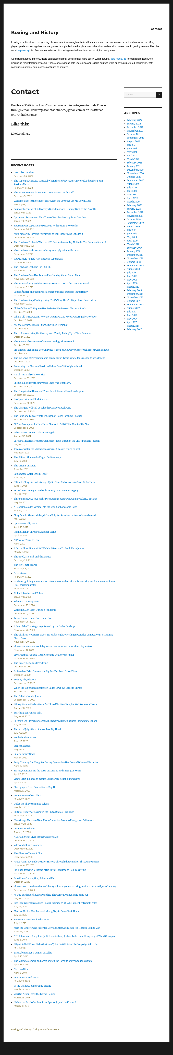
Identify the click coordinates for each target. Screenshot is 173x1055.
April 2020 (132, 198)
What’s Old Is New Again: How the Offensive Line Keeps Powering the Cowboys (55, 316)
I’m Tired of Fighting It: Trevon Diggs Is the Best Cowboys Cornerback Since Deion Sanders (61, 349)
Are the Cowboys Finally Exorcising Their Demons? (41, 325)
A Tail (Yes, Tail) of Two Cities (29, 374)
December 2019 (135, 212)
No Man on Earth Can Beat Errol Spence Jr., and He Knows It (45, 1002)
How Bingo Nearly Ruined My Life (31, 919)
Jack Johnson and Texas (26, 977)
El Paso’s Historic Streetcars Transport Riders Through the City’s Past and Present (57, 440)
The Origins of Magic (25, 465)
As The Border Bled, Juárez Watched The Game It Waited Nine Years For (51, 894)
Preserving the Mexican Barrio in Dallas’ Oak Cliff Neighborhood (48, 366)
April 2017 (132, 322)
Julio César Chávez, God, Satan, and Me (34, 878)
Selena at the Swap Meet (26, 601)
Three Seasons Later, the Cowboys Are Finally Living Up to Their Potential (52, 333)
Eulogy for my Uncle (24, 754)
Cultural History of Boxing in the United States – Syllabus (44, 812)
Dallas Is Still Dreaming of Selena (31, 803)
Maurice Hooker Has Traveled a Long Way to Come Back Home (46, 911)
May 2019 (132, 237)
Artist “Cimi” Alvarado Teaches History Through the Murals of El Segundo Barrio (56, 861)
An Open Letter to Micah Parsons (31, 399)
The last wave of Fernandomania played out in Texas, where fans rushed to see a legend (59, 358)
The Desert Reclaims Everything (31, 663)
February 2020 (134, 205)
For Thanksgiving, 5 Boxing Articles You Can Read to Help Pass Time (50, 870)
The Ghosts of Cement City (28, 853)
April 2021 (132, 155)
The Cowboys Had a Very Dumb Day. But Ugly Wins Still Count (46, 250)
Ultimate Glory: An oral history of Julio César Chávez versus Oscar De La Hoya (54, 482)
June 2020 (132, 191)
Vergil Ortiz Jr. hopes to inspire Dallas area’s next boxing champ (47, 779)
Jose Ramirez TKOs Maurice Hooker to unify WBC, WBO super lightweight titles (55, 903)
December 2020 (135, 169)
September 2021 (135, 137)
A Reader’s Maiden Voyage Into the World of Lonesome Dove (45, 507)
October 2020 (134, 176)
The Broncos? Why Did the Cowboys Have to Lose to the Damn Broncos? (51, 283)
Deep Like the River (24, 172)
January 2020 (134, 208)
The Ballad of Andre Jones (27, 696)
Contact (156, 29)
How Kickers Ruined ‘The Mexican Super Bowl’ (38, 258)
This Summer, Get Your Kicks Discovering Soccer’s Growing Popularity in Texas (55, 498)
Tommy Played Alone (25, 679)
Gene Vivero (20, 573)
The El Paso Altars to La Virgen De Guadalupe (37, 457)
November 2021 (135, 130)
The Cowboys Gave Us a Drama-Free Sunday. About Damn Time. (47, 275)
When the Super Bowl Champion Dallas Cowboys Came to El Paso (48, 688)
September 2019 (135, 223)
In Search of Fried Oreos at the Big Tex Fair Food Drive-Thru (45, 671)
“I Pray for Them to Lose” (27, 540)
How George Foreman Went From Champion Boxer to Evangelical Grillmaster (54, 820)
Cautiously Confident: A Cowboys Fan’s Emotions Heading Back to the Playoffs (55, 209)
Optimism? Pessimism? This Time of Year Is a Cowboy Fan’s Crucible (50, 217)
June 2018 (132, 276)
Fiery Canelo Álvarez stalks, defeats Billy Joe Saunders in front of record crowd (55, 515)
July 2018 (131, 272)
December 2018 (135, 254)
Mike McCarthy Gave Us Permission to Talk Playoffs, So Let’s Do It (48, 234)
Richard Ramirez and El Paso (29, 593)
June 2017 (132, 315)
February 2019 (134, 247)
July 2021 (131, 145)
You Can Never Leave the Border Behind (34, 994)
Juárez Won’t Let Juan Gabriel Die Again (34, 432)
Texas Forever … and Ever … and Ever (33, 618)
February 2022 (134, 120)
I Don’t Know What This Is (28, 795)
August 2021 (133, 141)
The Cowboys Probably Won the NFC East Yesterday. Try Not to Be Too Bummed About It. (60, 242)
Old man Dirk (21, 969)
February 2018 (134, 290)
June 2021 (132, 148)
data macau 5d (118, 58)
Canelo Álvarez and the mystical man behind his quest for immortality (51, 291)
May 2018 (132, 279)
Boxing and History (34, 32)
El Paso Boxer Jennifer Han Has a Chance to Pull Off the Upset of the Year (52, 424)
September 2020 (135, 180)
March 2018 (133, 286)
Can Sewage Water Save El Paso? (31, 474)
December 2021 (135, 127)
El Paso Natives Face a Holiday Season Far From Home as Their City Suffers (53, 646)
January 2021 (133, 166)
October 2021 (134, 134)
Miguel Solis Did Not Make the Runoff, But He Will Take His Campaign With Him (56, 944)
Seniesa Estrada (22, 745)
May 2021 (132, 152)
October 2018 (134, 262)
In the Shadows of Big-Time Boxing (32, 985)
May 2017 (132, 318)
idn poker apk (24, 50)
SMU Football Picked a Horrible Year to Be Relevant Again (44, 654)
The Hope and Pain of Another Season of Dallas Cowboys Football (48, 416)
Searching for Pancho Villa (28, 712)
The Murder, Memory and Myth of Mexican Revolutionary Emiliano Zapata (53, 961)
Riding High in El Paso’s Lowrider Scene (35, 531)
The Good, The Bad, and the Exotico (32, 556)
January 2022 (134, 123)
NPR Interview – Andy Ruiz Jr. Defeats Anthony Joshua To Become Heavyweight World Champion (65, 936)
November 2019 (135, 215)
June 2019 (132, 233)
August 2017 (133, 308)
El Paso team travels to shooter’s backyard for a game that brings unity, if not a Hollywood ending (65, 886)
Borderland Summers (25, 737)
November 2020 (135, 173)
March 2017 (133, 325)
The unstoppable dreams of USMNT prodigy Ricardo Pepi (44, 341)
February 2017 (134, 329)
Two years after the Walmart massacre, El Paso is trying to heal (47, 449)
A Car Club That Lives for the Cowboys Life (36, 836)
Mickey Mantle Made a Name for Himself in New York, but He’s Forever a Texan (55, 704)
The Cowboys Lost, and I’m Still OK (32, 267)
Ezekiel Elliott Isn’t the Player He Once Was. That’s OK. (42, 383)
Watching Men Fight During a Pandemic (35, 609)
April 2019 (132, 240)
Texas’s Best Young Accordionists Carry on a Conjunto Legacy (46, 490)
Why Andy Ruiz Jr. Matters (28, 845)
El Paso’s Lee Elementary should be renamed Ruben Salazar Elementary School (55, 721)
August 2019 (133, 226)
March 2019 (133, 244)
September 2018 (135, 265)
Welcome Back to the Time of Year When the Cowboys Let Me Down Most (52, 200)
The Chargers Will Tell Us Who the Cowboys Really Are (42, 407)
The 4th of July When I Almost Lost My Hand (37, 729)
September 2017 (135, 304)
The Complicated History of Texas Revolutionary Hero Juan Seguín (49, 391)
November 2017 (135, 297)
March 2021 (133, 159)
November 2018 (135, 258)
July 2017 (131, 311)
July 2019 (131, 230)
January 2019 (133, 251)
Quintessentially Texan (26, 523)
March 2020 (133, 201)
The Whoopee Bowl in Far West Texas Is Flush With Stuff (44, 192)
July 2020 (132, 187)
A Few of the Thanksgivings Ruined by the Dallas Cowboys (44, 626)
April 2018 (132, 283)
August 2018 (133, 269)
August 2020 (133, 184)
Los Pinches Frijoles (24, 828)
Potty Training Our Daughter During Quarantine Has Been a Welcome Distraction (56, 762)
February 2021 (134, 162)
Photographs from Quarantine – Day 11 (34, 787)
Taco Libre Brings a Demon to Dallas (33, 952)
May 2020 (132, 194)
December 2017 (135, 294)
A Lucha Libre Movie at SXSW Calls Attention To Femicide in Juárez (49, 548)
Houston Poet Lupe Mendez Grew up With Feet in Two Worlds (46, 225)
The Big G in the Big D (25, 565)
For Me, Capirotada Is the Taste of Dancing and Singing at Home (47, 770)
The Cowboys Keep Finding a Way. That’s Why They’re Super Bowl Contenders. (55, 300)
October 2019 (134, 219)
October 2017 (133, 301)
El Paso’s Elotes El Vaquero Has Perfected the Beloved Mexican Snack (50, 308)
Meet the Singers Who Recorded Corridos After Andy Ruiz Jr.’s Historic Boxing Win (57, 927)
